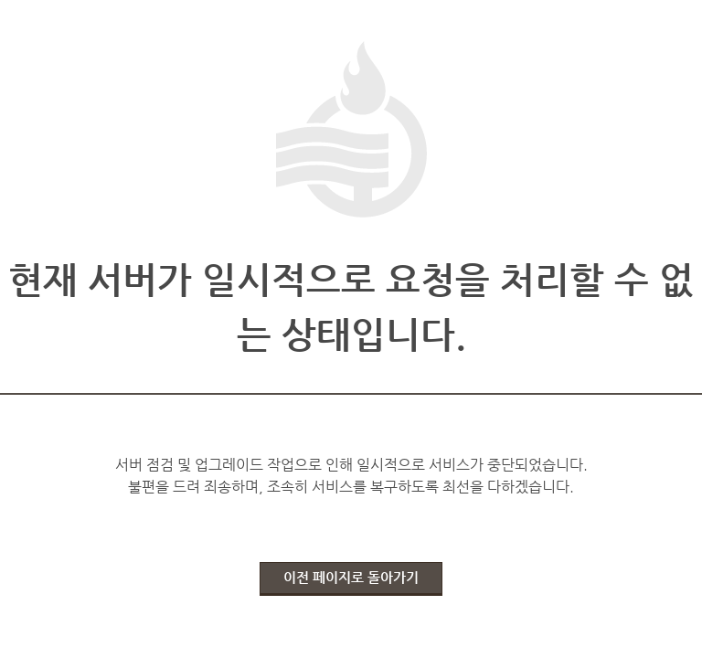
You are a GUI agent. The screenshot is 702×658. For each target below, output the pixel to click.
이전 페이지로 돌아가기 (351, 577)
